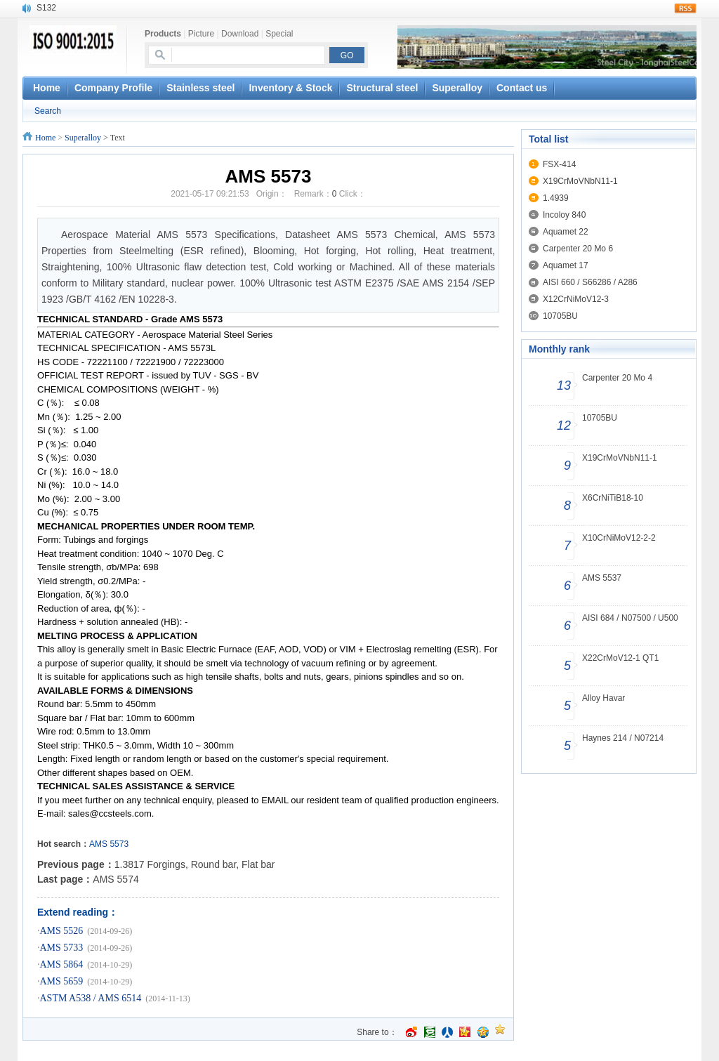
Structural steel (382, 87)
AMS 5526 (62, 930)
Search (47, 111)
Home (45, 138)
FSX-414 (559, 164)
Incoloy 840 (564, 215)
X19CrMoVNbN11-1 (580, 181)
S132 (46, 8)
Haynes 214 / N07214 (623, 738)
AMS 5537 (601, 578)
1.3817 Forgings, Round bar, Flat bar (194, 864)
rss (685, 8)
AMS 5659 (62, 981)
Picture (201, 34)
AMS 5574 (115, 879)
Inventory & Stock (290, 87)
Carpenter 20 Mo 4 (617, 378)
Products (163, 34)
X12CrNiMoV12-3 (576, 299)
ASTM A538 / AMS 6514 (91, 998)
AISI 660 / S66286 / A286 (590, 282)
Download (239, 34)
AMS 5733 (62, 947)
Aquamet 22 (565, 232)
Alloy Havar (603, 698)
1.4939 (556, 198)
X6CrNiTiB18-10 (612, 498)
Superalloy (457, 87)
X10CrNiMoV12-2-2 (619, 538)
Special (279, 34)
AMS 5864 (62, 964)
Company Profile (113, 87)
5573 (119, 844)
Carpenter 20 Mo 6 (578, 248)
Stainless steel (200, 87)
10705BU (560, 316)
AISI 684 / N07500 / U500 (630, 618)
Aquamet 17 (565, 265)
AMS (98, 844)
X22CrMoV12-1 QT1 (620, 658)
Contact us (521, 87)
